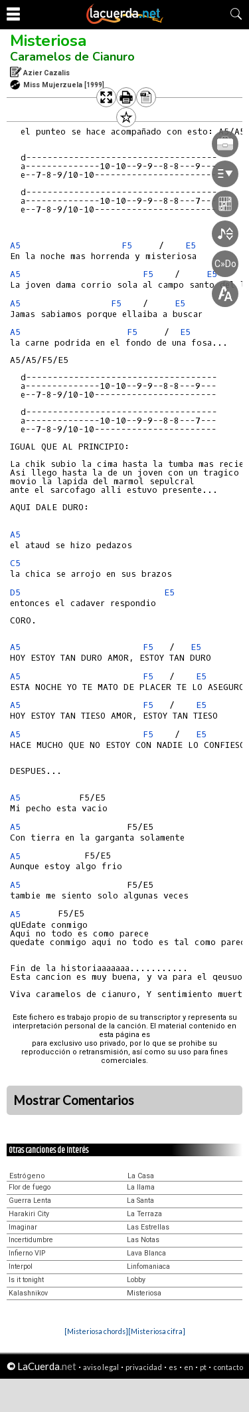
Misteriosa (48, 40)
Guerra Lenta (30, 1200)
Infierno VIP (27, 1253)
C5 (15, 563)
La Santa (140, 1200)
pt (203, 1367)
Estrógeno (27, 1176)
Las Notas (143, 1240)
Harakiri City (29, 1214)
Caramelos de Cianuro (72, 57)
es (173, 1367)
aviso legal (101, 1367)
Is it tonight (26, 1279)
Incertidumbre (31, 1240)
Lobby (136, 1279)
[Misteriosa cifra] (156, 1331)
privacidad (143, 1367)
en (188, 1367)
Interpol (21, 1266)
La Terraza (144, 1214)
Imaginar (23, 1227)
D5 (15, 592)
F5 (148, 647)
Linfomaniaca (148, 1266)
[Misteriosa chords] (96, 1331)
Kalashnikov (28, 1293)
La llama (141, 1187)
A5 (15, 245)
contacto (228, 1367)
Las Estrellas (148, 1227)
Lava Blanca (146, 1253)
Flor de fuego (29, 1187)
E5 (169, 592)
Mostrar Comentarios (73, 1100)
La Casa (140, 1176)
